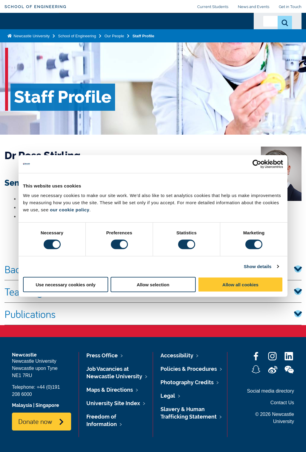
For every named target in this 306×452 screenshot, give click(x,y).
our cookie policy (69, 209)
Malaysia (22, 405)
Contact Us (282, 402)
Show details (258, 266)
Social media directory (270, 390)
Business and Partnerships (186, 32)
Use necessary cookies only (65, 284)
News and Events (253, 6)
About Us (73, 32)
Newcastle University (31, 56)
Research (139, 29)
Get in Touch (290, 6)
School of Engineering (35, 6)
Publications (153, 314)
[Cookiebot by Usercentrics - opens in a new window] (257, 164)
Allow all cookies (240, 284)
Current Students (212, 6)
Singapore (47, 405)
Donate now (35, 421)
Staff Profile (143, 56)
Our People (233, 32)
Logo (31, 31)
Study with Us (105, 32)
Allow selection (153, 284)
